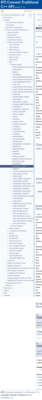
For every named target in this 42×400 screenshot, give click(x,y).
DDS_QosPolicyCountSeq (21, 216)
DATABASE (17, 74)
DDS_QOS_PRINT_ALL (17, 258)
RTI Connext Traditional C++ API (13, 15)
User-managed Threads (17, 246)
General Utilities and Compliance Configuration (23, 268)
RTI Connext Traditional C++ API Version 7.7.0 (21, 392)
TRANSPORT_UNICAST (21, 194)
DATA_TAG (16, 84)
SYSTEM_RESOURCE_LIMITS (23, 171)
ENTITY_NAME (18, 114)
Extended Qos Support (21, 208)
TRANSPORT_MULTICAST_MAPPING (26, 186)
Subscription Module (14, 40)
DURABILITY (17, 107)
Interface (9, 285)
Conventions (10, 25)
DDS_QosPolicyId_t (19, 223)
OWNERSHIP (17, 141)
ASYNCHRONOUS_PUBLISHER (24, 67)
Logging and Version (14, 265)
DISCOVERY (17, 99)
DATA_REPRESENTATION (22, 82)
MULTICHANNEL (19, 139)
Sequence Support (15, 251)
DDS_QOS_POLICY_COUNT (22, 221)
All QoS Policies (16, 65)
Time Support (14, 47)
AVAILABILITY (18, 69)
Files (5, 293)
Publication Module (14, 37)
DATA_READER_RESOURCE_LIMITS (25, 79)
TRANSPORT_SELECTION (22, 191)
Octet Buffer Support (16, 248)
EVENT (15, 117)
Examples (7, 295)
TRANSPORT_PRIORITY (21, 189)
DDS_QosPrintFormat (20, 211)
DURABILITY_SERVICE (21, 109)
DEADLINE (16, 94)
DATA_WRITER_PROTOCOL (22, 87)
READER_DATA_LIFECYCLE (22, 159)
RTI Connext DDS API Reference (17, 30)
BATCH (15, 72)
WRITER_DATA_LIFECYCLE (22, 203)
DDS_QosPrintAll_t (15, 256)
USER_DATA (17, 201)
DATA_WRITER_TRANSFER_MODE (25, 92)
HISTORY (16, 119)
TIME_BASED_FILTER (20, 174)
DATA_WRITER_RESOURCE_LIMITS (25, 89)
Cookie (11, 233)
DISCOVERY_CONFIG (20, 102)
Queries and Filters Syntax (16, 263)
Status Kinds (13, 60)
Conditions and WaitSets (17, 231)
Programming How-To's (14, 283)
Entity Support (14, 228)
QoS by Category (17, 226)
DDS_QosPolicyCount (20, 213)
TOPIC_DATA (17, 176)
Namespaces (8, 288)
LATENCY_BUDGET (20, 124)
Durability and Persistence (16, 273)
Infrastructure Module (15, 42)
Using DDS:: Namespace (14, 27)
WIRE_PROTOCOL (19, 206)
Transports (11, 261)
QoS (10, 62)
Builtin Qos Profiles (15, 243)
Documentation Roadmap (15, 22)
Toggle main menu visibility (3, 10)
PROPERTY (17, 154)
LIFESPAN (16, 127)
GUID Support (14, 50)
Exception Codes (15, 55)
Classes (6, 290)
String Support (14, 253)
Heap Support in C (15, 241)
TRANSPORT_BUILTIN (20, 181)
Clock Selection (14, 45)
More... (38, 138)
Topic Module (12, 35)
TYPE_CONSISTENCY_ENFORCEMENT (26, 196)
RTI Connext (8, 17)
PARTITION (17, 146)
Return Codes (14, 57)
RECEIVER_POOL (19, 161)
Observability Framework (16, 270)
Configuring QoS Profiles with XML (19, 278)
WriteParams (13, 238)
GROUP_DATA (18, 122)
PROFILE (16, 151)
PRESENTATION (18, 149)
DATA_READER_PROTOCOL (22, 77)
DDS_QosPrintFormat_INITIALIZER (25, 218)
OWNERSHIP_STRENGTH (22, 144)
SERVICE (16, 169)
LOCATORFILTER (19, 132)
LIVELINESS (17, 129)
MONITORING (18, 136)
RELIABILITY (17, 164)
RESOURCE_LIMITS (19, 166)
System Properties (13, 275)
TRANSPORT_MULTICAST (22, 184)
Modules (7, 20)
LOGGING (16, 134)
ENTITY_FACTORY (19, 112)
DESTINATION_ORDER (21, 97)
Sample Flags (13, 236)
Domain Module (13, 32)
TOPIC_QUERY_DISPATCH (22, 179)
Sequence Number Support (18, 52)
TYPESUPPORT (18, 198)
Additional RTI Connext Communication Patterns (24, 280)
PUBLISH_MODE (19, 156)
